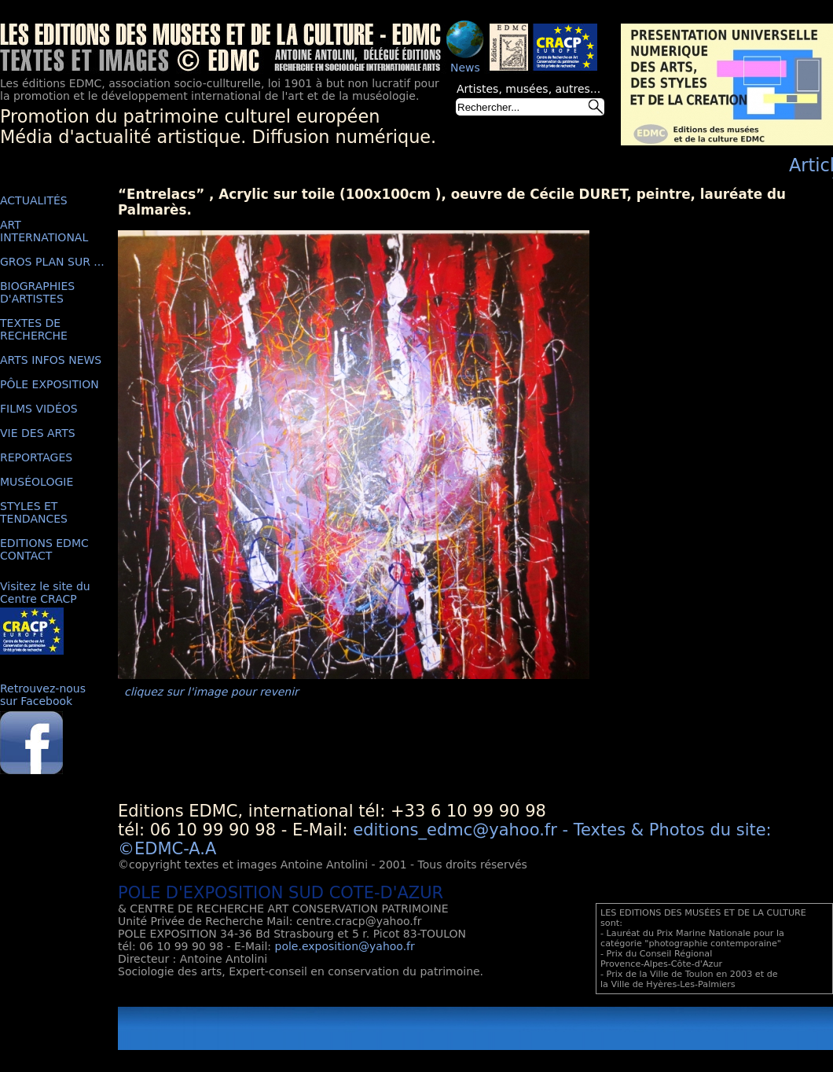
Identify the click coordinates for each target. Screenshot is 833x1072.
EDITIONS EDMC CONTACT (44, 549)
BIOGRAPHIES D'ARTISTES (37, 292)
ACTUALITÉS (34, 200)
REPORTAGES (36, 457)
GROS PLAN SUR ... (52, 261)
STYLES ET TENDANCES (34, 512)
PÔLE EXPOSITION (49, 384)
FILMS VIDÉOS (39, 408)
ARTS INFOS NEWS (50, 360)
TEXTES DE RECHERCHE (34, 329)
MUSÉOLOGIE (36, 481)
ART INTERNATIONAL (44, 231)
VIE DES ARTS (37, 433)
